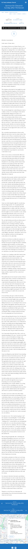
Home (3, 12)
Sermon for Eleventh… (13, 12)
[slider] (24, 28)
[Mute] (21, 28)
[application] (14, 28)
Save (14, 34)
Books (15, 13)
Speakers (19, 13)
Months (24, 13)
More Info (11, 536)
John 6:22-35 (21, 23)
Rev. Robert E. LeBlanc (17, 19)
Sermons (6, 12)
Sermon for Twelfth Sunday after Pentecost (13, 511)
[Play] (3, 28)
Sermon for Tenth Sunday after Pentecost (15, 504)
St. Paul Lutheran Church (9, 2)
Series (10, 13)
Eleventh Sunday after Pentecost (10, 23)
